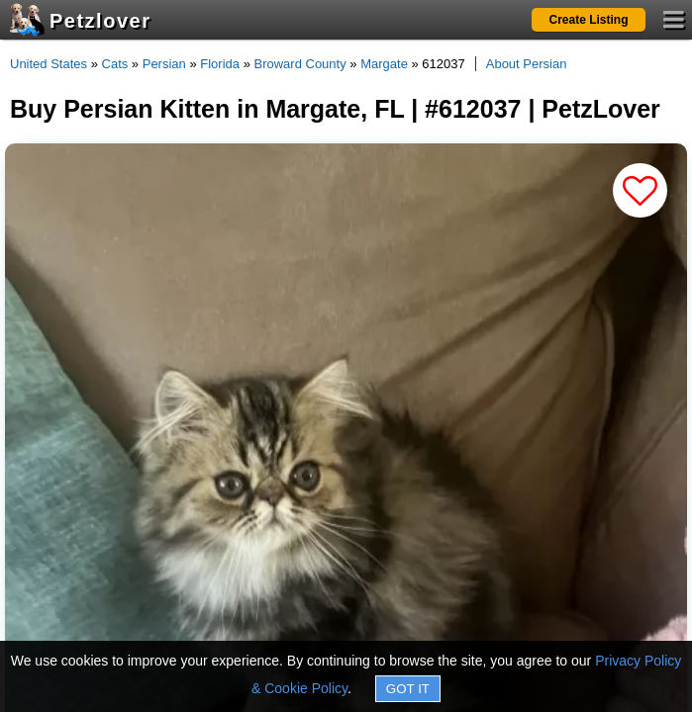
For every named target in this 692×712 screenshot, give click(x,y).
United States (48, 63)
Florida (220, 63)
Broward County (299, 63)
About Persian (526, 63)
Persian (164, 63)
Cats (115, 63)
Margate (384, 63)
